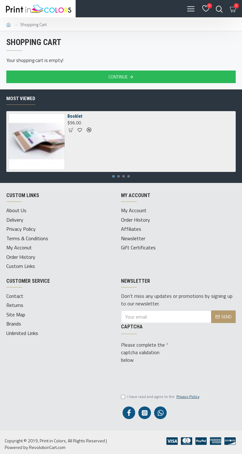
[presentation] (169, 376)
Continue (118, 76)
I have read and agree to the (160, 395)
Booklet (74, 116)
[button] (113, 176)
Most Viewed (20, 98)
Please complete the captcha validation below (143, 351)
